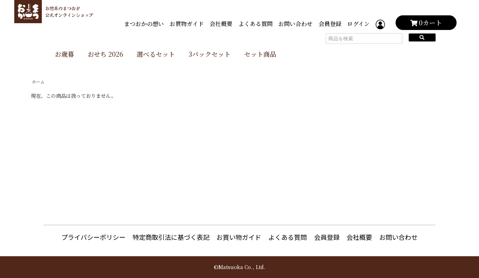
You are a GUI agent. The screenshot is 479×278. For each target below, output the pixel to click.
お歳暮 (64, 54)
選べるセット (156, 54)
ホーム (38, 82)
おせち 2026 (105, 54)
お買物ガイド (187, 24)
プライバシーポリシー (93, 237)
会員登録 (330, 24)
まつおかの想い (144, 24)
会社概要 (221, 24)
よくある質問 (255, 24)
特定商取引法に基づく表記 (171, 237)
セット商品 (260, 54)
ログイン (358, 24)
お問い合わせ (295, 24)
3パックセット (210, 54)
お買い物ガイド (238, 237)
